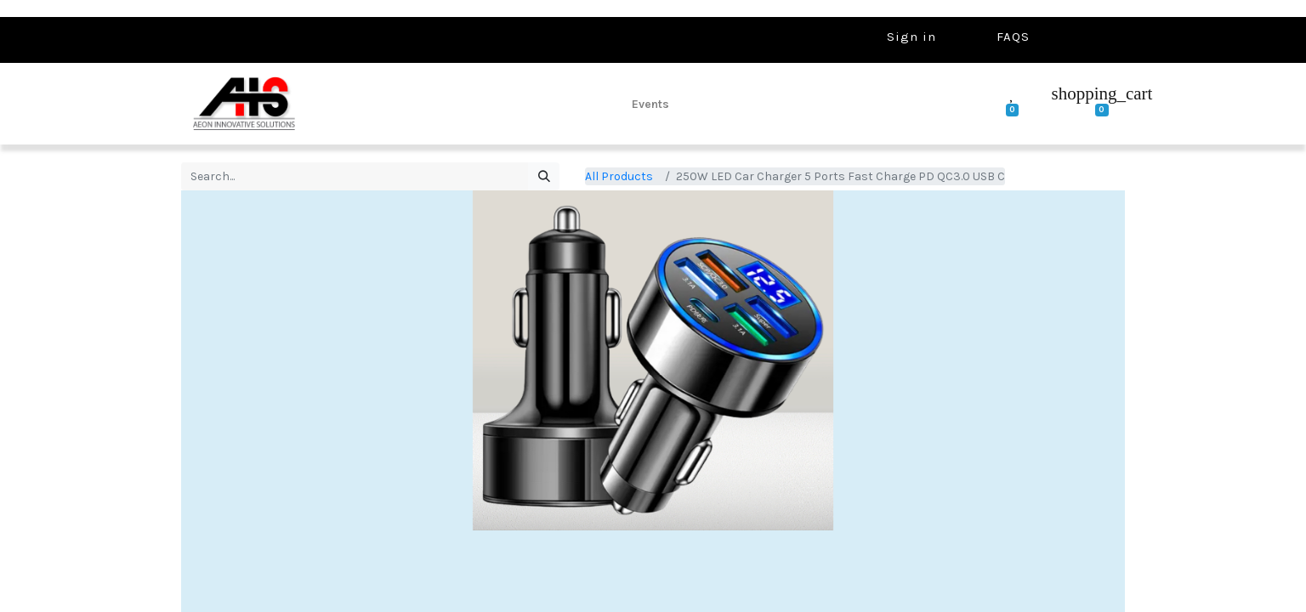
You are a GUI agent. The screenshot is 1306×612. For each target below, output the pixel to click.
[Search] (543, 176)
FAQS (1013, 36)
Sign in (911, 36)
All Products (619, 176)
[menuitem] (650, 104)
